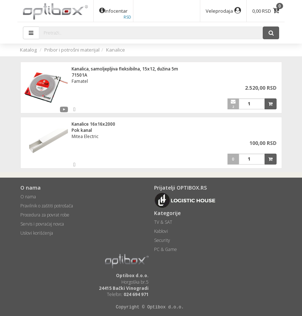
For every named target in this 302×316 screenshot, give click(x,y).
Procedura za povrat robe (44, 215)
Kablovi (161, 231)
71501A (79, 75)
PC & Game (165, 249)
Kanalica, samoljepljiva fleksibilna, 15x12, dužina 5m (125, 69)
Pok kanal (82, 130)
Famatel (80, 81)
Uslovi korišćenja (36, 233)
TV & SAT (163, 222)
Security (162, 240)
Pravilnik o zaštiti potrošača (46, 206)
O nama (28, 197)
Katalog (28, 49)
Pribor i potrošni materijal (72, 49)
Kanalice (115, 49)
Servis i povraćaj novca (42, 224)
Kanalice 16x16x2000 (93, 124)
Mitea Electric (85, 136)
